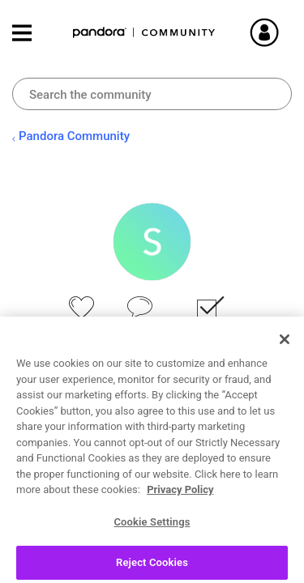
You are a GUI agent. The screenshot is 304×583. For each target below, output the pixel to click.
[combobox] (152, 94)
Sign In (284, 32)
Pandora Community (144, 32)
